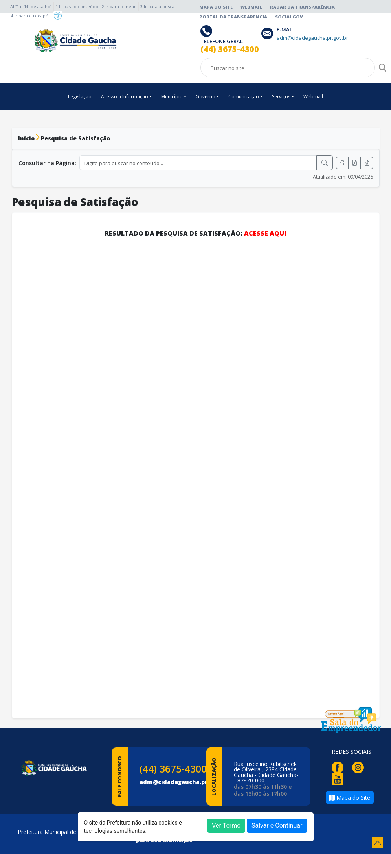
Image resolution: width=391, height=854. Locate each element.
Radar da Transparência (302, 7)
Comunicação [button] (243, 96)
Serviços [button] (281, 96)
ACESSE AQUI (265, 233)
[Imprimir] (342, 163)
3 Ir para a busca (157, 6)
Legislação (80, 96)
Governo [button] (205, 96)
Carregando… (195, 474)
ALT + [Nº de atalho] (31, 6)
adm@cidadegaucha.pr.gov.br (184, 782)
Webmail (251, 7)
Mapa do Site (216, 7)
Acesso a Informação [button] (124, 96)
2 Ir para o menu (119, 6)
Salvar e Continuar (277, 825)
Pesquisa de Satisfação (75, 138)
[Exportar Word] (366, 163)
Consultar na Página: (47, 163)
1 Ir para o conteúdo (76, 6)
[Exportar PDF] (354, 163)
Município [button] (172, 96)
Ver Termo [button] (226, 825)
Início (26, 138)
